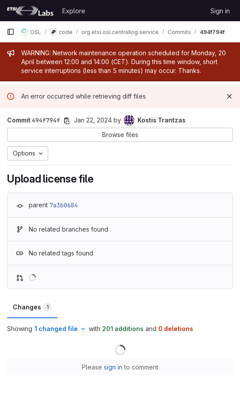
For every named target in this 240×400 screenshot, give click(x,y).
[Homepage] (30, 11)
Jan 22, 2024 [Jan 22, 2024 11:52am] (93, 120)
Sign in (220, 11)
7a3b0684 (64, 205)
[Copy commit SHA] (66, 120)
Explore (73, 11)
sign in (113, 367)
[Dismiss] (229, 96)
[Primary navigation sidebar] (11, 32)
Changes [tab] (32, 307)
